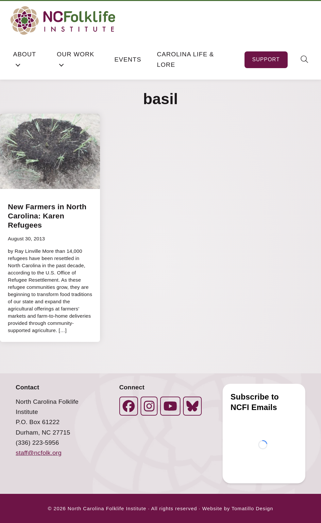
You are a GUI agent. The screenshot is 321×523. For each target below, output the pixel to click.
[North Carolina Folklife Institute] (62, 20)
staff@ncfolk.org (38, 452)
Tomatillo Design (252, 508)
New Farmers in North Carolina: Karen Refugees (47, 215)
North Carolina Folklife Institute (107, 508)
